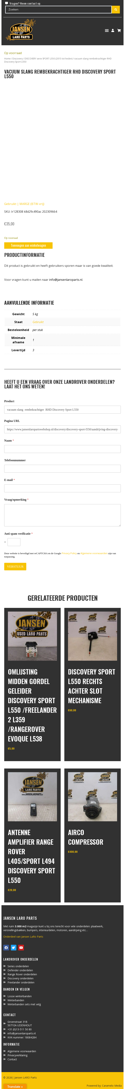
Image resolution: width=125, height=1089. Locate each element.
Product (9, 401)
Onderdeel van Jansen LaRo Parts (23, 936)
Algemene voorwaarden (94, 553)
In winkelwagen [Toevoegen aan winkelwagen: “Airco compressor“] (81, 861)
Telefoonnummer (15, 460)
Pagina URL (12, 420)
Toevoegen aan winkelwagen (28, 245)
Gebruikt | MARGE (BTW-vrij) (24, 204)
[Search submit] (116, 9)
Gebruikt (38, 322)
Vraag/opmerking (16, 499)
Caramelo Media (111, 1085)
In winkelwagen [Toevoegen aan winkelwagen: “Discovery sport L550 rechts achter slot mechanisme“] (81, 720)
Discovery (17, 58)
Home (7, 58)
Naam (9, 440)
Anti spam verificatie (18, 533)
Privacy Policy (69, 553)
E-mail (9, 479)
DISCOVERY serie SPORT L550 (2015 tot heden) (48, 58)
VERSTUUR (15, 566)
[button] (107, 30)
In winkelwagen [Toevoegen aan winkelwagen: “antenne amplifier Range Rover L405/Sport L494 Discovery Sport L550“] (21, 899)
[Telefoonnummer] (62, 469)
